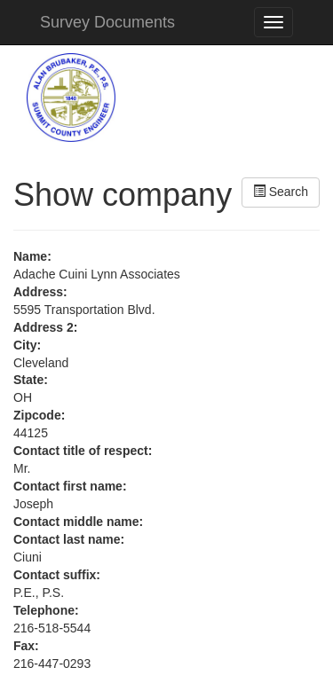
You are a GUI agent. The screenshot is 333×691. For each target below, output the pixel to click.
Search (280, 192)
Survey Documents (107, 22)
